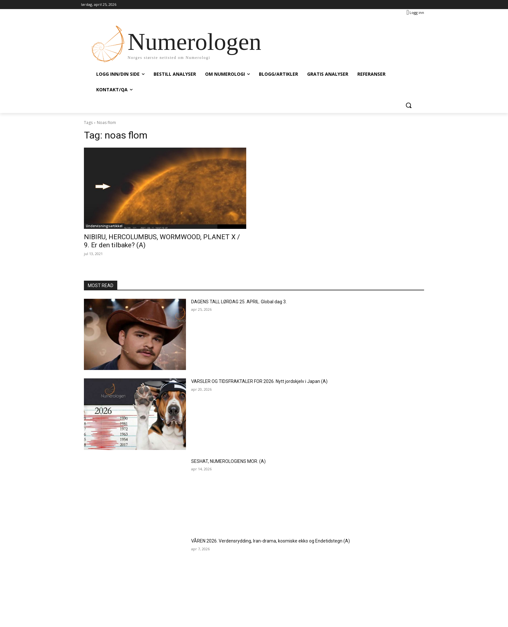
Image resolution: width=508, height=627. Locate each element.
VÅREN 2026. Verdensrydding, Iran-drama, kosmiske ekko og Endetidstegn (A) (270, 540)
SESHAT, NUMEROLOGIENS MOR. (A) (228, 461)
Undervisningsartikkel (104, 226)
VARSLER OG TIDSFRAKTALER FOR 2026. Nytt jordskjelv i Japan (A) (259, 381)
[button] (408, 105)
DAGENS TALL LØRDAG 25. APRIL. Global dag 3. (239, 301)
